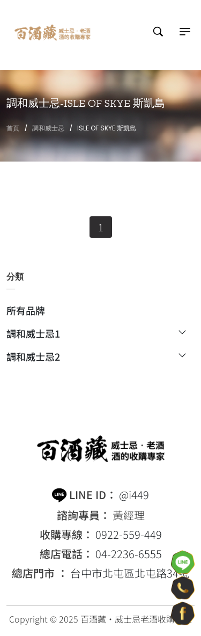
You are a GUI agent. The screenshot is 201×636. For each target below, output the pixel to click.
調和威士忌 (48, 128)
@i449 (134, 494)
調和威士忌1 (96, 334)
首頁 (12, 128)
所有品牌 (25, 311)
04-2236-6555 (128, 553)
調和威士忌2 (96, 356)
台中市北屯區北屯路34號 (129, 573)
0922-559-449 (128, 534)
